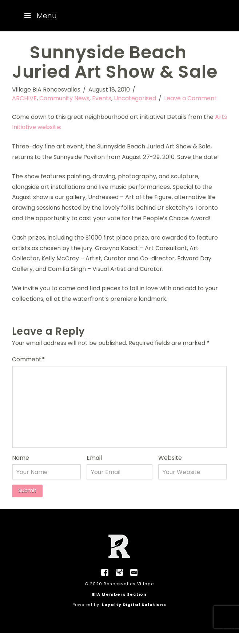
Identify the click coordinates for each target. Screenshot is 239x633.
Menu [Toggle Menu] (40, 16)
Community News (64, 98)
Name (20, 458)
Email (94, 458)
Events (101, 98)
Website (170, 458)
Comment (28, 359)
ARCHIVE (24, 98)
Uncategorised (135, 98)
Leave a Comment (190, 98)
